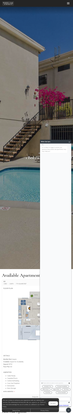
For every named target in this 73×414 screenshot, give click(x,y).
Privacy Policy (45, 410)
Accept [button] (53, 403)
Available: (6, 362)
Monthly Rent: (7, 359)
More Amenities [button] (9, 391)
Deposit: (5, 364)
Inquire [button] (36, 397)
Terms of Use (16, 410)
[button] (34, 321)
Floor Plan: (6, 367)
